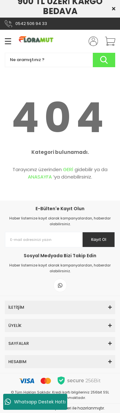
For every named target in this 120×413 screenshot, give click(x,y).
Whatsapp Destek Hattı (35, 401)
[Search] (60, 60)
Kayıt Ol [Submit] (98, 239)
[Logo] (38, 41)
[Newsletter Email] (60, 240)
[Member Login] (91, 41)
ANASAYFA (40, 176)
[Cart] (107, 41)
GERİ (68, 169)
